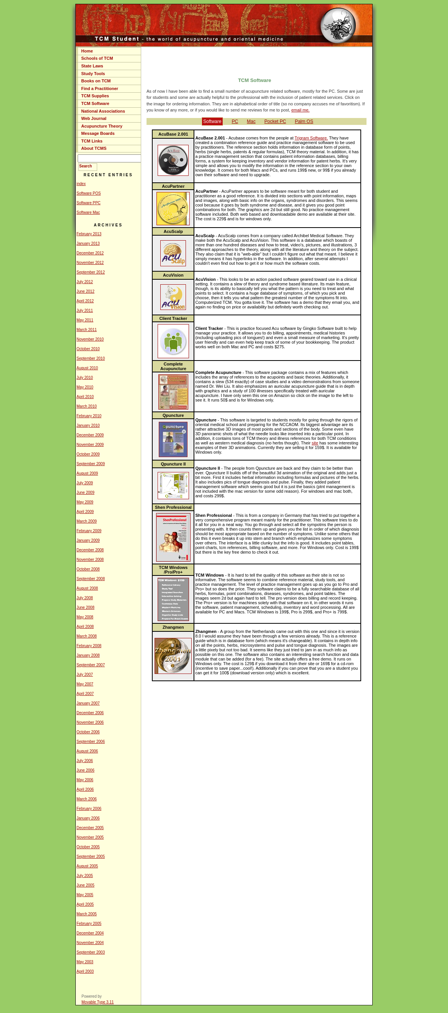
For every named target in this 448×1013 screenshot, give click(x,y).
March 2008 (87, 636)
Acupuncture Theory (101, 126)
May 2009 (85, 502)
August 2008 (87, 588)
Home (87, 51)
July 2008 (85, 598)
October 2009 (88, 454)
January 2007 (88, 703)
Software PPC (89, 203)
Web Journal (93, 118)
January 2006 (88, 818)
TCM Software (95, 103)
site (315, 443)
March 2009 (87, 521)
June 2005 (85, 885)
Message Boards (97, 133)
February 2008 (89, 646)
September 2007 (91, 665)
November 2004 (90, 943)
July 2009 (85, 483)
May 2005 (85, 895)
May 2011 (85, 320)
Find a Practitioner (99, 88)
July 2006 (85, 761)
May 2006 (85, 780)
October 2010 (88, 349)
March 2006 (87, 799)
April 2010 (85, 397)
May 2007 (85, 684)
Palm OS (304, 121)
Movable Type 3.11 (97, 1002)
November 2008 (90, 559)
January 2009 (88, 540)
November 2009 (90, 445)
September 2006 (91, 741)
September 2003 (91, 952)
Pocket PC (275, 121)
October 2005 (88, 847)
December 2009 (90, 435)
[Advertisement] (256, 60)
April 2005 (85, 904)
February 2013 (89, 234)
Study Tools (93, 73)
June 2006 (85, 770)
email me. (300, 110)
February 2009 (89, 531)
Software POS (89, 193)
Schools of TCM (97, 58)
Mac (251, 121)
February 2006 (89, 808)
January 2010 (88, 425)
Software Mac (88, 212)
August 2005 (87, 866)
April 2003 (85, 971)
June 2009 (85, 492)
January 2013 (88, 243)
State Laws (92, 66)
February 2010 (89, 416)
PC (235, 121)
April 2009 (85, 512)
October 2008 (88, 569)
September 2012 (91, 272)
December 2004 (90, 933)
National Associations (103, 111)
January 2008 (88, 655)
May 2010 (85, 387)
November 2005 (90, 837)
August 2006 (87, 751)
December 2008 (90, 550)
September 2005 (91, 856)
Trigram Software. (311, 138)
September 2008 (91, 579)
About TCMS (93, 148)
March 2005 (87, 914)
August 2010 (87, 368)
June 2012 (85, 291)
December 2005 (90, 828)
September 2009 (91, 464)
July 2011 (85, 310)
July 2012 (85, 282)
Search (85, 166)
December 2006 (90, 713)
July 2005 (85, 876)
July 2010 (85, 377)
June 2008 (85, 607)
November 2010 (90, 339)
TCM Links (92, 141)
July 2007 (85, 674)
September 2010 (91, 358)
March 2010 (87, 406)
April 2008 (85, 627)
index (81, 184)
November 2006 (90, 722)
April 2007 (85, 694)
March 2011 (87, 330)
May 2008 (85, 617)
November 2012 (90, 263)
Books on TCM (96, 81)
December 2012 (90, 253)
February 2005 (89, 923)
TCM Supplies (95, 95)
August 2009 (87, 473)
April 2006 (85, 789)
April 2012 (85, 301)
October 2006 (88, 732)
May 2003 (85, 962)
